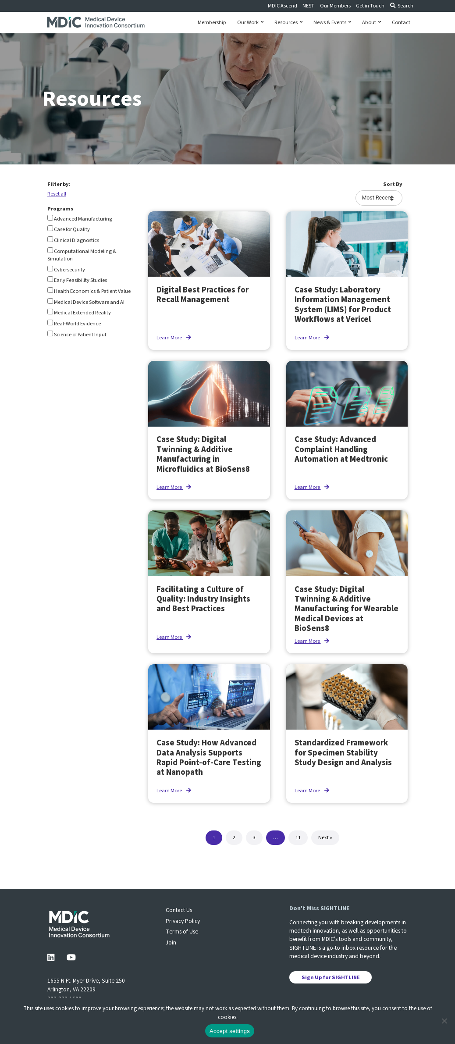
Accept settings (230, 1031)
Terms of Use (182, 931)
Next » (325, 837)
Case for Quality (68, 229)
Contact (401, 22)
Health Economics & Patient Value (89, 291)
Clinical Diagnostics (73, 240)
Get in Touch (370, 6)
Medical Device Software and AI (85, 302)
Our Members (335, 6)
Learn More (173, 338)
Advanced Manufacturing (79, 219)
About (371, 22)
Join (171, 942)
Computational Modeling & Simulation (82, 255)
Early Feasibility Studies (77, 280)
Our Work (250, 22)
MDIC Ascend (282, 6)
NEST (308, 6)
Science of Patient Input (77, 334)
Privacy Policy (183, 921)
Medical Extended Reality (79, 313)
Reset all (56, 194)
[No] (444, 1020)
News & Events (332, 22)
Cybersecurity (66, 270)
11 (298, 837)
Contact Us (179, 910)
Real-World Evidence (74, 324)
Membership (212, 22)
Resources (288, 22)
